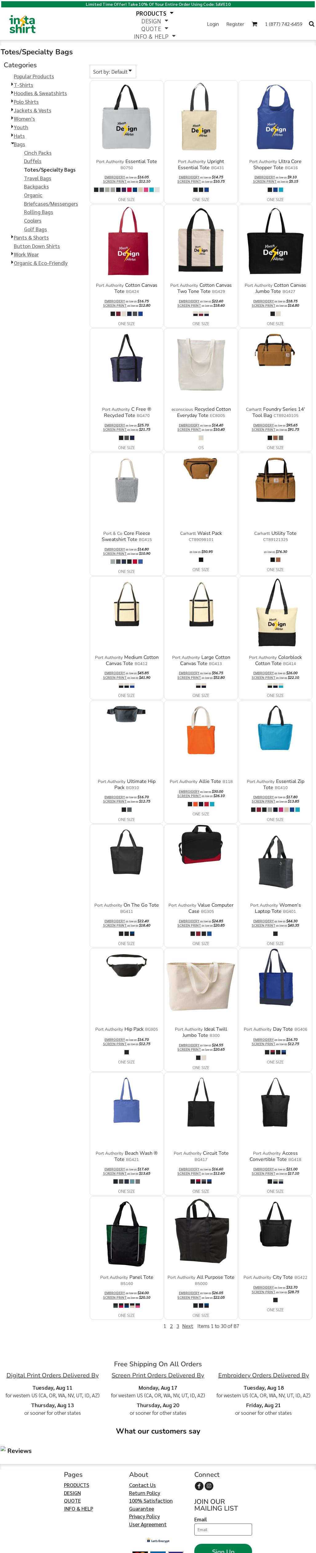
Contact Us (142, 1448)
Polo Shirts (26, 101)
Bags (19, 144)
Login (213, 24)
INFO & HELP (78, 1471)
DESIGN (72, 1456)
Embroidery (115, 177)
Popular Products (34, 76)
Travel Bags (37, 178)
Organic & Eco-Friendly (41, 262)
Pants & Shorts (31, 237)
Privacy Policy (144, 1479)
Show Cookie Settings (158, 1546)
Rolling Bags (38, 211)
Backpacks (36, 186)
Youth (21, 127)
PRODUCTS (76, 1448)
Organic (33, 195)
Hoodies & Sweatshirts (40, 93)
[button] (254, 24)
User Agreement (148, 1487)
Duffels (32, 161)
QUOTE (72, 1464)
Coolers (32, 220)
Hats (19, 135)
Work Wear (26, 254)
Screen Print (115, 181)
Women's (24, 118)
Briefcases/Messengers (51, 203)
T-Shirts (23, 84)
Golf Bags (35, 229)
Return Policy (144, 1456)
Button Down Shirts (37, 246)
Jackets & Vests (32, 110)
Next (187, 1325)
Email (200, 1482)
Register (235, 24)
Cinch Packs (38, 152)
